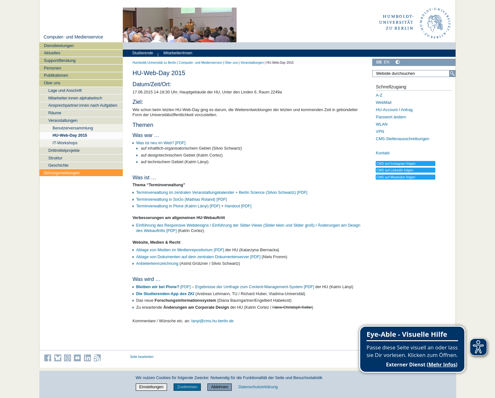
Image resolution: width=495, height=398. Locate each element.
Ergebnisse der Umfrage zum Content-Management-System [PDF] (254, 286)
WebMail (383, 102)
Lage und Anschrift (65, 90)
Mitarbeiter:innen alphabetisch (75, 98)
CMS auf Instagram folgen (395, 163)
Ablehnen (219, 386)
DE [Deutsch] (379, 62)
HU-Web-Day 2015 (70, 135)
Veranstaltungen (63, 120)
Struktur (55, 158)
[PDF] (164, 286)
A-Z (379, 95)
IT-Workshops (65, 142)
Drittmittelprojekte (64, 150)
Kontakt (382, 153)
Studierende (142, 53)
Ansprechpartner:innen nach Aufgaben (82, 105)
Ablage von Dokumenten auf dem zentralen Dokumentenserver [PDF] (198, 256)
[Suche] (452, 73)
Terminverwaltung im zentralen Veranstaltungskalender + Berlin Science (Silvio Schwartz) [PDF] (221, 192)
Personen (52, 68)
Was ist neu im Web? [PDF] (160, 142)
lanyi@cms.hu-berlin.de (212, 320)
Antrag (407, 109)
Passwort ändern (391, 117)
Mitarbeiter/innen (178, 53)
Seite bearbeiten (142, 357)
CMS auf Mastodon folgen (395, 177)
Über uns (52, 82)
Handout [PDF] (238, 206)
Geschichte (58, 165)
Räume (54, 112)
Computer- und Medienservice (73, 36)
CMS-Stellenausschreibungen (402, 138)
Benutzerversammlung (73, 128)
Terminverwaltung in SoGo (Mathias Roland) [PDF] (181, 199)
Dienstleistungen (59, 45)
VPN (380, 131)
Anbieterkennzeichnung (157, 263)
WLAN (381, 124)
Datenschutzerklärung (257, 386)
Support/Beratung (59, 60)
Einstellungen (151, 386)
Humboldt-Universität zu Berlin (154, 62)
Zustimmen (187, 386)
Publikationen (56, 75)
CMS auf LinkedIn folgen (394, 170)
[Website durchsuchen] (414, 73)
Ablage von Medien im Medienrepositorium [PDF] (180, 249)
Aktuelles (52, 52)
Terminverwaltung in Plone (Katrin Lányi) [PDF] (178, 206)
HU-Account (386, 109)
